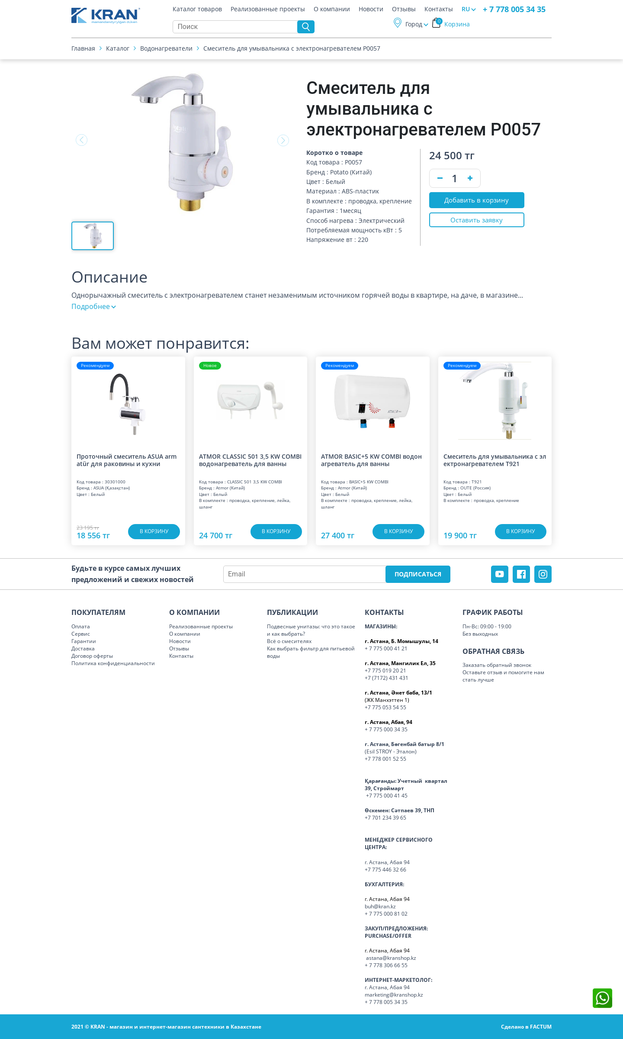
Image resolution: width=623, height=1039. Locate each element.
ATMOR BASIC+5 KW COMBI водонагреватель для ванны (371, 460)
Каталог (117, 49)
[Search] (237, 28)
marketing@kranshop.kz (394, 994)
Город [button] (413, 25)
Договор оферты (92, 655)
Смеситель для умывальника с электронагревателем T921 (494, 460)
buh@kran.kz (380, 906)
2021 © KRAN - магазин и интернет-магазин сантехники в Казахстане (166, 1026)
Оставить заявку (476, 222)
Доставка (83, 648)
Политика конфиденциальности (113, 663)
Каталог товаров (197, 10)
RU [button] (466, 10)
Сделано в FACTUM (526, 1026)
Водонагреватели (166, 49)
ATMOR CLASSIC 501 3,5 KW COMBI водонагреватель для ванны (250, 460)
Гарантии (83, 641)
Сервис (80, 633)
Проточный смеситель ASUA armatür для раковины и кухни (127, 460)
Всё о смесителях (289, 641)
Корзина (453, 25)
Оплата (80, 626)
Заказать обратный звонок (496, 665)
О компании (332, 10)
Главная (83, 49)
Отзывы (404, 10)
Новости (371, 10)
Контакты (438, 10)
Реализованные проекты (268, 10)
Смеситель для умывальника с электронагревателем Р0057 (291, 49)
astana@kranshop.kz (391, 958)
